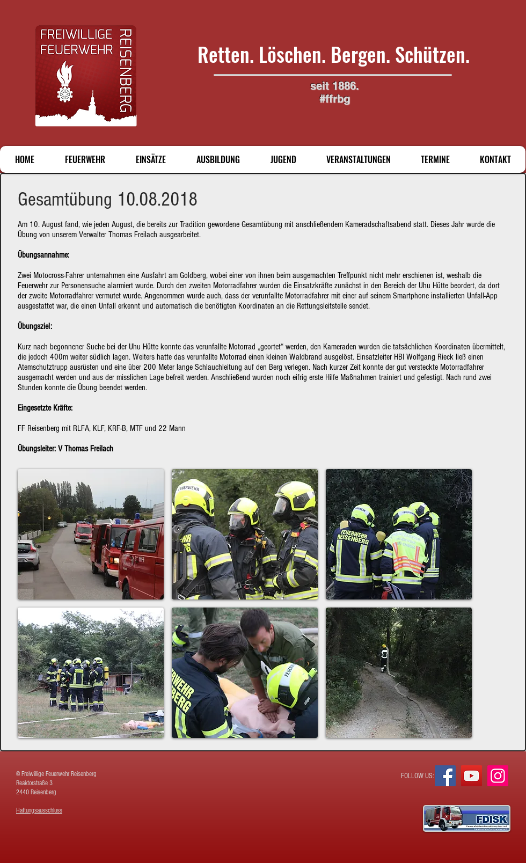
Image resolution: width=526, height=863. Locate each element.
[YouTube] (471, 775)
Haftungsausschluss (39, 810)
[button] (91, 534)
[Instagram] (497, 775)
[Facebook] (445, 775)
